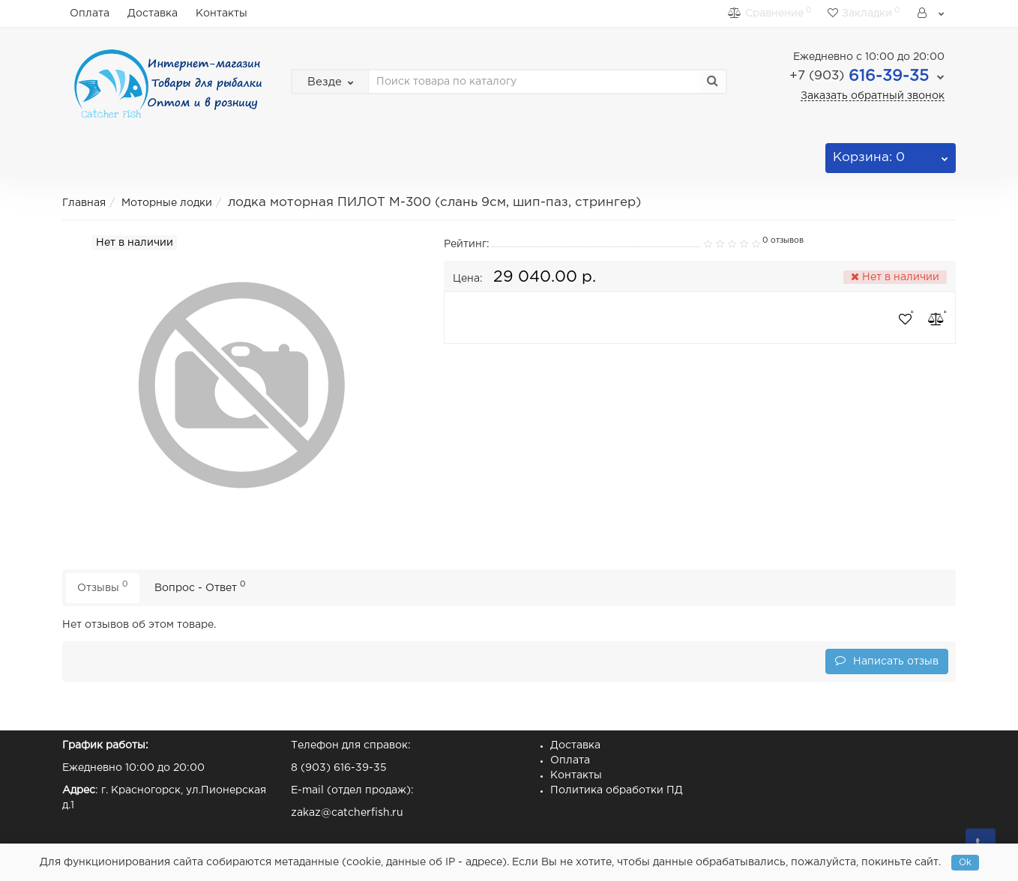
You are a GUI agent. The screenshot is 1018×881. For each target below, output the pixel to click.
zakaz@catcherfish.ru (347, 812)
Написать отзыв (887, 660)
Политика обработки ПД (616, 790)
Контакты (221, 13)
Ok (965, 863)
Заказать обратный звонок (873, 95)
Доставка (152, 13)
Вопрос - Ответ (200, 586)
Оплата (89, 13)
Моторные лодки (166, 203)
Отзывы (102, 586)
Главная (84, 203)
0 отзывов (783, 240)
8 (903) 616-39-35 (339, 767)
